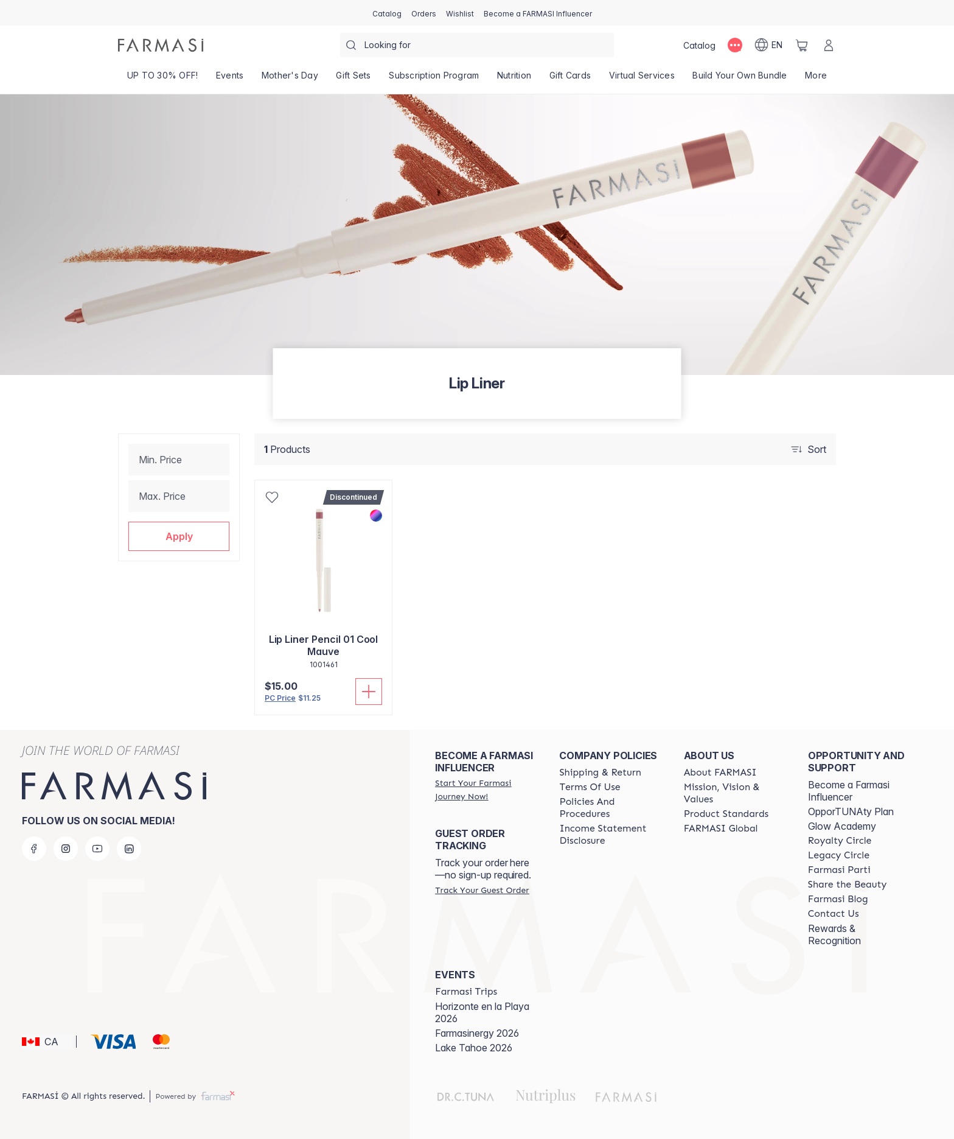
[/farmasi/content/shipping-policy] (600, 772)
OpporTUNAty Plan (851, 811)
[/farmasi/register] (423, 12)
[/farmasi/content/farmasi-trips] (466, 992)
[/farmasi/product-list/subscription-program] (434, 79)
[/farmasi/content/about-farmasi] (720, 772)
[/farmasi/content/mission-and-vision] (735, 793)
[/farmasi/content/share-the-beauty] (847, 884)
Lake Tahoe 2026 (473, 1048)
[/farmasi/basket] (802, 45)
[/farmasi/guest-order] (482, 890)
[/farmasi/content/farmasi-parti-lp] (839, 870)
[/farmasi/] (160, 45)
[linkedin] (129, 848)
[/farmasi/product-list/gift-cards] (570, 79)
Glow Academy (842, 826)
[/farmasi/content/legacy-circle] (838, 855)
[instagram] (66, 848)
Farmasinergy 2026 (477, 1033)
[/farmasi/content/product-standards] (726, 814)
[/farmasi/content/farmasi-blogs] (838, 899)
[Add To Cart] (368, 691)
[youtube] (97, 848)
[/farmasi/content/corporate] (721, 828)
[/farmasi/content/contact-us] (833, 914)
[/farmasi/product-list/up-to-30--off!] (162, 79)
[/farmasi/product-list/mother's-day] (289, 79)
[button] (178, 536)
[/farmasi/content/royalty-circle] (840, 841)
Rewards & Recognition (834, 934)
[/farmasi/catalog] (386, 12)
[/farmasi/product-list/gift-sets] (353, 79)
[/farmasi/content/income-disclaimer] (610, 834)
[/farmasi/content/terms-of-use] (589, 787)
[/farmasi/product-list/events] (229, 79)
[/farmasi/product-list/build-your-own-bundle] (740, 79)
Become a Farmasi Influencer (849, 791)
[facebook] (34, 848)
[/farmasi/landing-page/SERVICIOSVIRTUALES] (642, 79)
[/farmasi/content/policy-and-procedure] (610, 808)
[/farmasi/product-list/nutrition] (514, 79)
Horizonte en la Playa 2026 (482, 1012)
